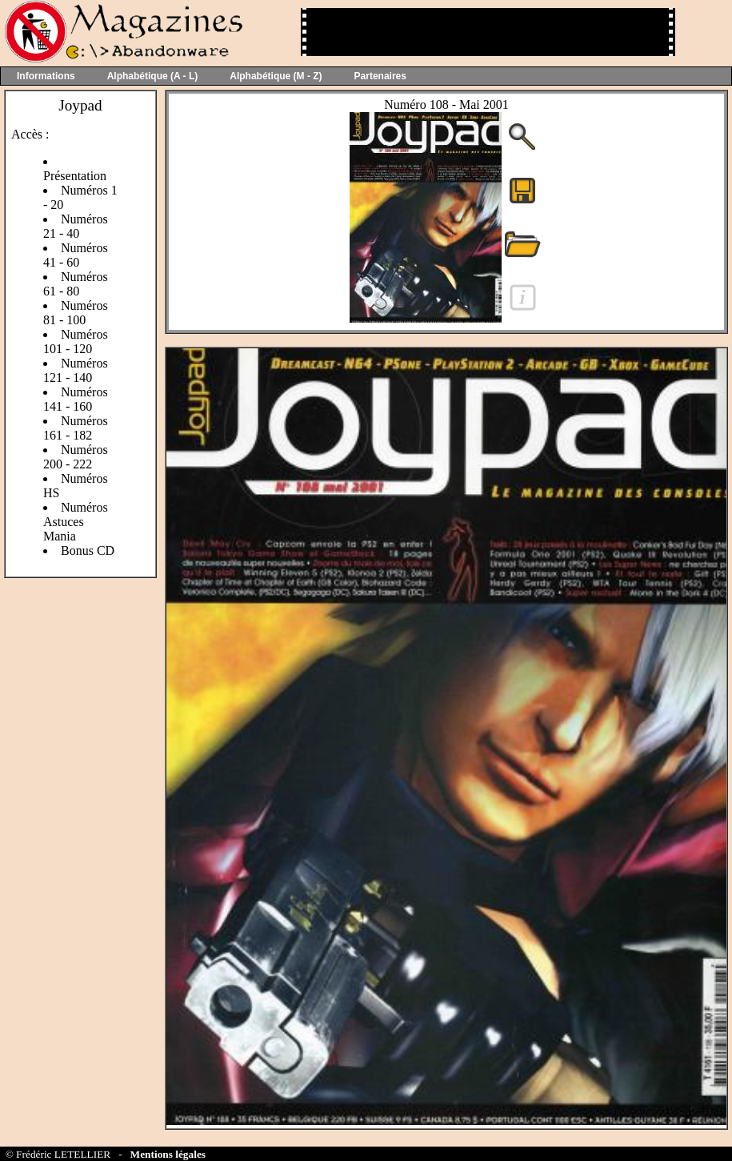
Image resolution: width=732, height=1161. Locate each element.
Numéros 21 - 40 (75, 226)
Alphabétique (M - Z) (276, 76)
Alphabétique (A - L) (152, 76)
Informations (46, 76)
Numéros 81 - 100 (75, 313)
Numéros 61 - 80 (75, 284)
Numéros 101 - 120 (75, 341)
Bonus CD (87, 550)
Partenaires (380, 76)
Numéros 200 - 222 (75, 457)
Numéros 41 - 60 (75, 255)
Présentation (74, 176)
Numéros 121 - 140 (75, 370)
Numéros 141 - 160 (75, 399)
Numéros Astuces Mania (75, 521)
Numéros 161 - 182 (75, 428)
